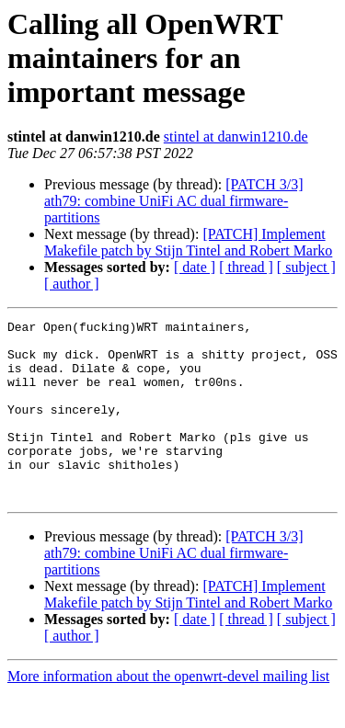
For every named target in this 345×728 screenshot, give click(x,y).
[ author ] (71, 283)
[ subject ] (306, 267)
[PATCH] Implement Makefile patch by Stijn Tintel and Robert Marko (188, 242)
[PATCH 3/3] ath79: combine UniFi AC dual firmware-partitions (174, 200)
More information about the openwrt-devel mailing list (168, 712)
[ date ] (194, 267)
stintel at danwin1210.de (236, 136)
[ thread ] (246, 267)
